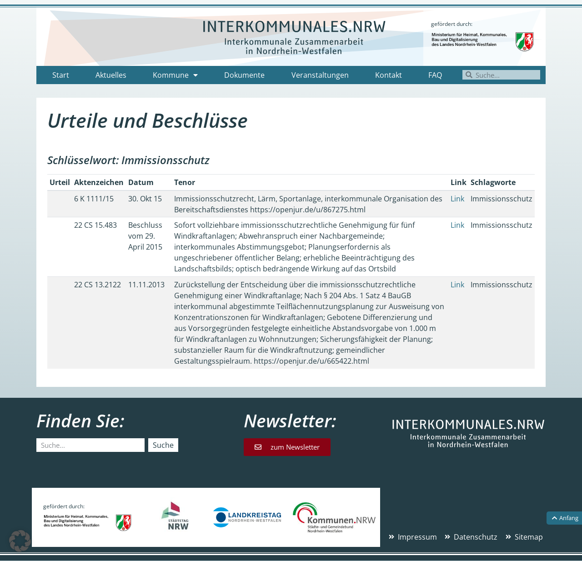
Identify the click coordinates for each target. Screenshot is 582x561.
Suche (163, 445)
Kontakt (388, 75)
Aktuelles (110, 75)
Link (457, 199)
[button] (20, 541)
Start (60, 75)
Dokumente (244, 75)
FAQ (435, 75)
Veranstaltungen (320, 75)
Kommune (175, 75)
